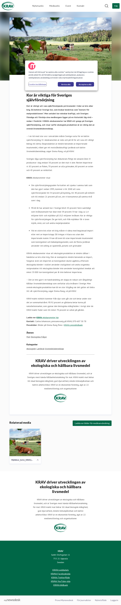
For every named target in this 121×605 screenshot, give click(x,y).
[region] (61, 76)
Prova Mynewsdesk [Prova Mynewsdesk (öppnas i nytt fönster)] (64, 600)
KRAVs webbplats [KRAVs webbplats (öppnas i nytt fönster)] (60, 570)
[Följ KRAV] (116, 6)
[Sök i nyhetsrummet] (106, 6)
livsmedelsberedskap (54, 348)
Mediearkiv (54, 5)
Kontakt (80, 5)
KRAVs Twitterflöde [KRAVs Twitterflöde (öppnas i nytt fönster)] (60, 577)
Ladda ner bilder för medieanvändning (92, 423)
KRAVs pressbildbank (73, 325)
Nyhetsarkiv (38, 5)
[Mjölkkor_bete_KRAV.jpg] (25, 442)
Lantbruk (40, 348)
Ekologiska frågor (39, 336)
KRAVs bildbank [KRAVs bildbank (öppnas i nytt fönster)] (60, 585)
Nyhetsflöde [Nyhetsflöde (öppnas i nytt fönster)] (101, 600)
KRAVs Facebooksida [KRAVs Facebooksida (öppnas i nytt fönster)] (60, 573)
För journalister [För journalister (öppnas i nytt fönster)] (84, 600)
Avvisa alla (65, 84)
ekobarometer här (47, 317)
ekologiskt (31, 348)
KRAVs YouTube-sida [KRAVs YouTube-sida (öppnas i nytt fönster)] (60, 581)
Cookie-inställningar (37, 84)
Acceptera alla (85, 84)
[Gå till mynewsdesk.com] (12, 600)
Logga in (114, 600)
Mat (28, 336)
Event (68, 5)
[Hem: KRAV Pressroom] (8, 5)
